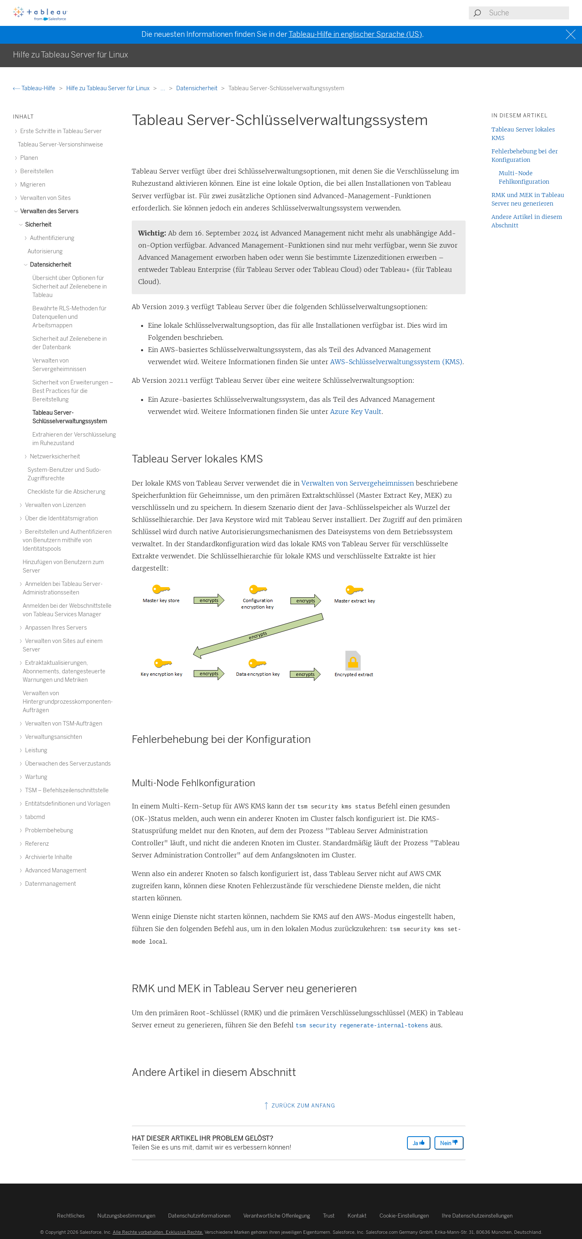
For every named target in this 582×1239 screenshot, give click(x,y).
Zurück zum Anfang (299, 1106)
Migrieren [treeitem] (31, 184)
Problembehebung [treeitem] (48, 830)
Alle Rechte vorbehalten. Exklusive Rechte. (158, 1232)
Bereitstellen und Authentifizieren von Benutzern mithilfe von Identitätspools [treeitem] (67, 540)
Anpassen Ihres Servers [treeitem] (55, 627)
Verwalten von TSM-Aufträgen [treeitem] (62, 723)
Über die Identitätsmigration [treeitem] (60, 518)
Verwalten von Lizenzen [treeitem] (54, 505)
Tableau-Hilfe (35, 88)
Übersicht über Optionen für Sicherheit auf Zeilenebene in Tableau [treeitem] (69, 287)
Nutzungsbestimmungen (126, 1216)
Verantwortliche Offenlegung (276, 1216)
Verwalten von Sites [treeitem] (44, 198)
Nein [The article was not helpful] (449, 1142)
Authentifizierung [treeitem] (50, 238)
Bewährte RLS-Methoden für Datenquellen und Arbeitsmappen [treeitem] (69, 317)
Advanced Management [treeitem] (54, 870)
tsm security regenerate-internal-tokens (361, 1026)
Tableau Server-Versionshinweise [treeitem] (60, 144)
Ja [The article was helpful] (419, 1142)
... (163, 88)
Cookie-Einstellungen (404, 1216)
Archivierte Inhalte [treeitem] (47, 857)
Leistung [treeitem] (35, 750)
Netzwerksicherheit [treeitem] (53, 456)
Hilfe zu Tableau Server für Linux (108, 88)
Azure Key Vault (356, 411)
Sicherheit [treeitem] (37, 224)
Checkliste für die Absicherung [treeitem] (66, 491)
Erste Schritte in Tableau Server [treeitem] (60, 131)
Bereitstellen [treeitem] (35, 171)
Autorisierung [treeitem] (45, 251)
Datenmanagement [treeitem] (49, 883)
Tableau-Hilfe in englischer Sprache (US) (355, 34)
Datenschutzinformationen (199, 1216)
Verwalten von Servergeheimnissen (358, 483)
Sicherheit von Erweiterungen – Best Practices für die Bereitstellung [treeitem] (72, 391)
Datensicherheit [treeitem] (49, 264)
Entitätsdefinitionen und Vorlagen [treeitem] (66, 803)
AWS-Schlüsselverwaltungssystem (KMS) (396, 362)
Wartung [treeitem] (35, 777)
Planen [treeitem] (28, 158)
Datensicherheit (197, 88)
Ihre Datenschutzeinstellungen (477, 1216)
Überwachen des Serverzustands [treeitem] (67, 763)
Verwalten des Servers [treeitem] (48, 211)
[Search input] (528, 13)
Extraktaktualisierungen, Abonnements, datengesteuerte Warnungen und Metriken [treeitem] (64, 671)
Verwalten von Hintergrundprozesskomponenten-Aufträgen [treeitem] (68, 702)
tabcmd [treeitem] (34, 817)
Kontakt (357, 1216)
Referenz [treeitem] (36, 843)
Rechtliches (70, 1216)
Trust (329, 1216)
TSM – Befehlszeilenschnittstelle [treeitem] (66, 790)
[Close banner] (571, 35)
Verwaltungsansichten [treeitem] (52, 737)
